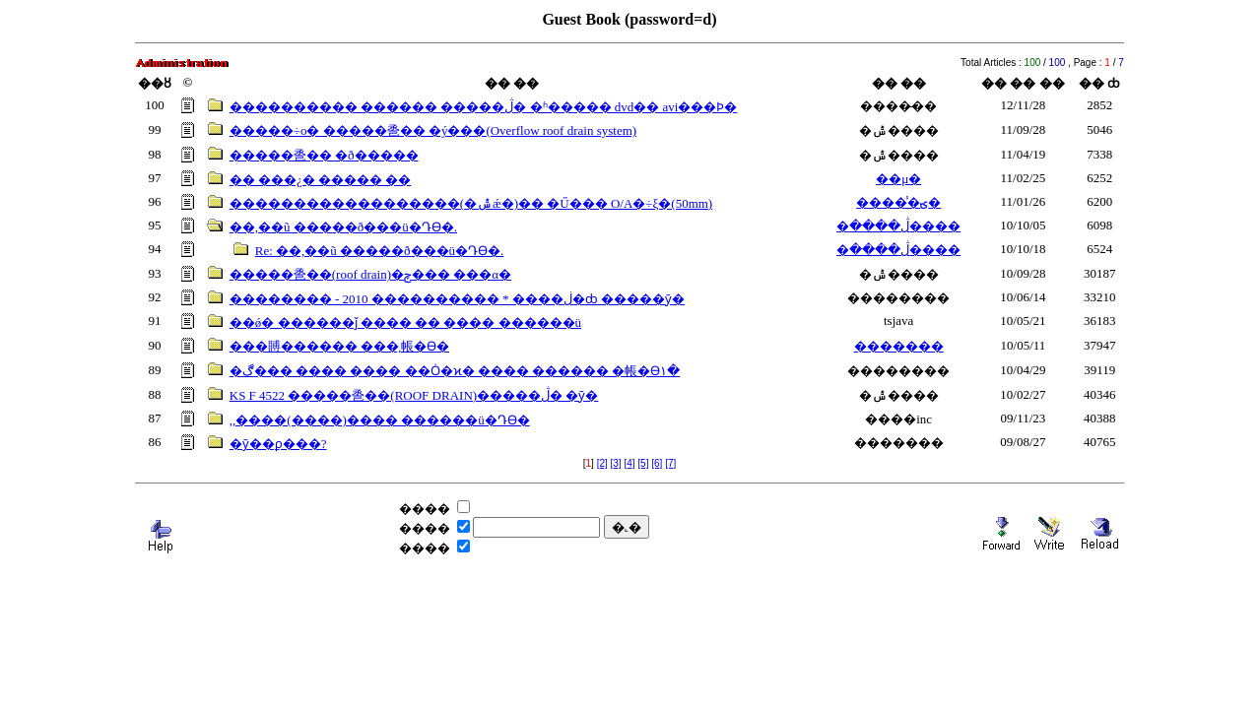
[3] (616, 463)
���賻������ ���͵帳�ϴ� (339, 346)
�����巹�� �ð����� (324, 155)
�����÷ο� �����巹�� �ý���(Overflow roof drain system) (433, 130)
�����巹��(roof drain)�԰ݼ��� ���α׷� (370, 274)
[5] (642, 463)
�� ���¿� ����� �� (321, 179)
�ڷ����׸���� (898, 226)
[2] (602, 463)
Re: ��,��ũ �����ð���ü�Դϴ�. (379, 250)
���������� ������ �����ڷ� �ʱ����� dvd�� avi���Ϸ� (484, 106)
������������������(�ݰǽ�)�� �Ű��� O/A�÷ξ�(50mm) (471, 203)
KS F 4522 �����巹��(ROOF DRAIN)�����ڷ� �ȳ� (414, 395)
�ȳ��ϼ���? (278, 443)
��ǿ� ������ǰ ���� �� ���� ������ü (405, 322)
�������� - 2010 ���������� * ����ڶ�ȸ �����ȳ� (457, 298)
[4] (629, 463)
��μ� (898, 178)
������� (899, 346)
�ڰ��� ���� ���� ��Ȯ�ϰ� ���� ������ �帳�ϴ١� (455, 370)
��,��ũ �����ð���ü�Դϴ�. (343, 227)
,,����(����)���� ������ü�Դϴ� (380, 420)
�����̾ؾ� (898, 202)
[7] (670, 463)
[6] (656, 463)
